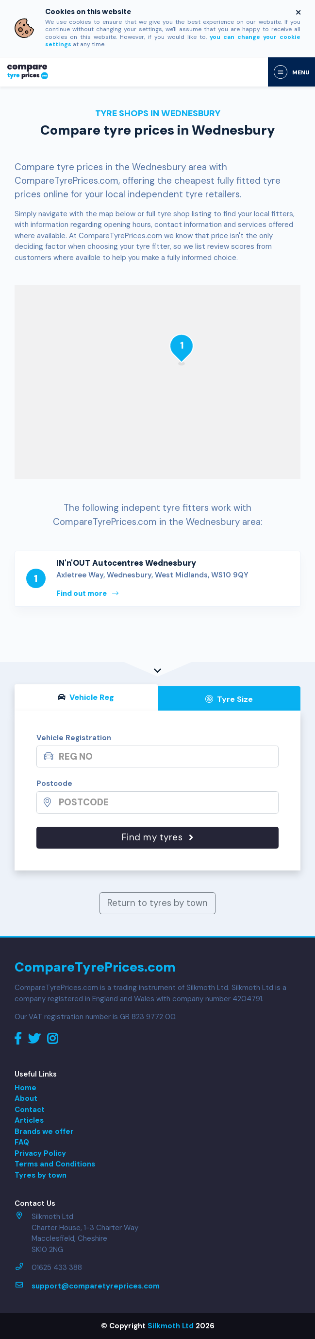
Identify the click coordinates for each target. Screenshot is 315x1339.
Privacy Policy (40, 1153)
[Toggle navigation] (291, 72)
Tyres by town (40, 1175)
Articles (29, 1120)
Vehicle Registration (73, 738)
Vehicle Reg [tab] (86, 697)
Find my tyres (158, 837)
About (26, 1098)
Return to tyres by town (157, 903)
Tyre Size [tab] (229, 699)
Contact (30, 1109)
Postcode (54, 783)
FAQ (22, 1142)
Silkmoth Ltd (171, 1326)
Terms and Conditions (55, 1164)
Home (25, 1088)
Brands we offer (44, 1131)
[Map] (157, 382)
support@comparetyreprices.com (96, 1286)
